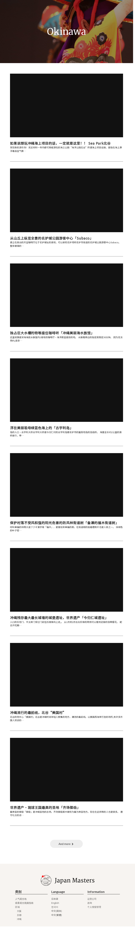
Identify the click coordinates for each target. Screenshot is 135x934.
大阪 (19, 919)
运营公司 (92, 907)
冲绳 (19, 927)
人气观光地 (21, 907)
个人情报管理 (94, 915)
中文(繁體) (57, 923)
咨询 (90, 911)
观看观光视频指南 (24, 911)
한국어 (55, 915)
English (55, 911)
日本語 (55, 907)
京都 (19, 923)
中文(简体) (57, 919)
